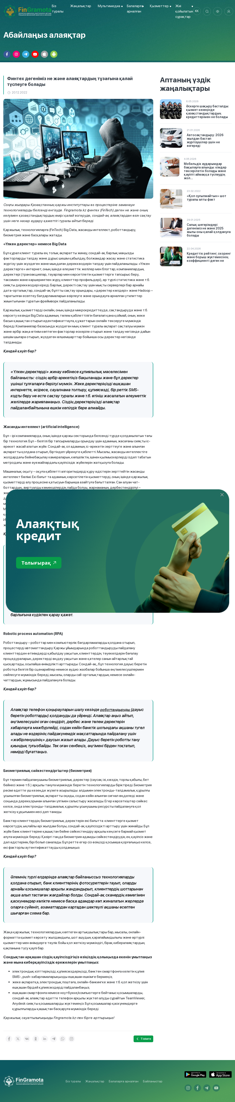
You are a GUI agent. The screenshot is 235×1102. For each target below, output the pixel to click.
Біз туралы (73, 1081)
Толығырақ (40, 563)
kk (197, 11)
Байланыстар (152, 1081)
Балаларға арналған (123, 1081)
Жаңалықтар (80, 6)
